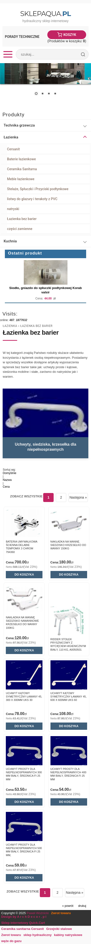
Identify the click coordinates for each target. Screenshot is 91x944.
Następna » (78, 497)
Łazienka (10, 326)
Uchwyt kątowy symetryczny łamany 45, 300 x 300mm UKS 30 (24, 697)
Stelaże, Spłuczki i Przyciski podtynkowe (37, 189)
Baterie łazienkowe (21, 159)
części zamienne (19, 229)
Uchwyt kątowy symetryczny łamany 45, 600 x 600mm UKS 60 (68, 697)
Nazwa (7, 480)
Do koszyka (24, 574)
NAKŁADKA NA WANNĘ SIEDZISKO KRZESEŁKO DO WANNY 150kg (68, 545)
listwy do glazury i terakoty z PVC (32, 199)
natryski (13, 209)
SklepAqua (45, 13)
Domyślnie (9, 473)
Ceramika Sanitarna (22, 169)
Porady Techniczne (22, 37)
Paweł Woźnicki (38, 913)
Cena (6, 486)
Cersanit (13, 149)
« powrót (67, 906)
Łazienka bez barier (22, 219)
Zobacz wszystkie (26, 496)
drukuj (82, 906)
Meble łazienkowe (20, 179)
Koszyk (69, 35)
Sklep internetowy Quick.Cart (23, 923)
